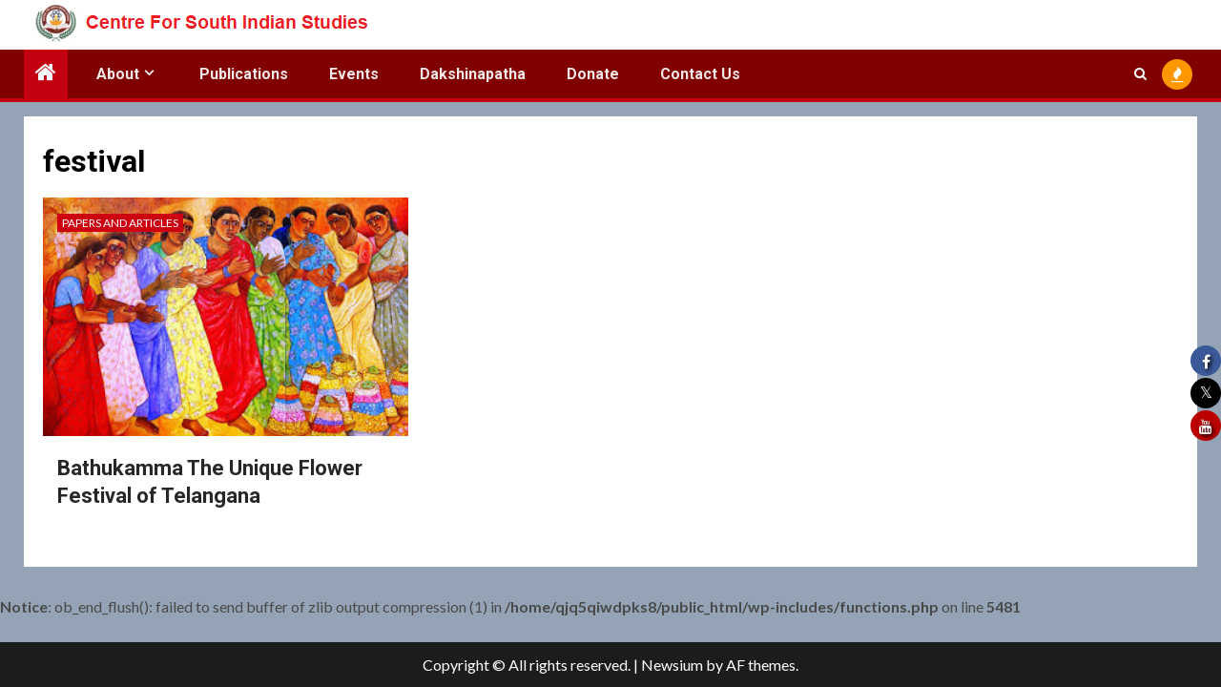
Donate (593, 74)
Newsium (672, 665)
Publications (243, 74)
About (117, 74)
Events (354, 74)
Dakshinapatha (473, 74)
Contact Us (700, 74)
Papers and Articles (120, 223)
